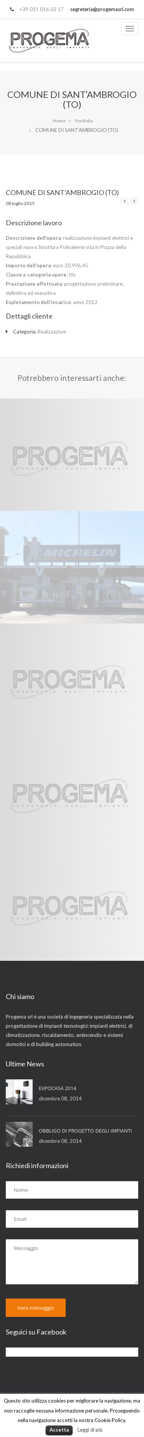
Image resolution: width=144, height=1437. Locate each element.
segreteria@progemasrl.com (102, 9)
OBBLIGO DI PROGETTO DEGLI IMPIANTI (85, 1130)
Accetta (59, 1430)
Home (59, 121)
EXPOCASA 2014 (57, 1088)
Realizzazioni (52, 332)
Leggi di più (90, 1430)
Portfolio (84, 121)
